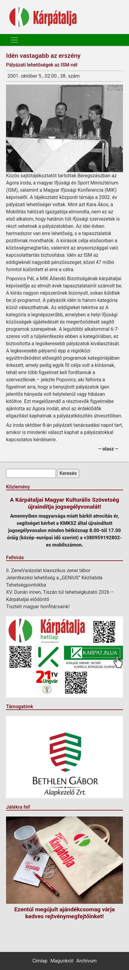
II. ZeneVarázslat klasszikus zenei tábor (48, 570)
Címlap (39, 961)
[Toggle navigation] (14, 40)
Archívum (86, 961)
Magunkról (61, 961)
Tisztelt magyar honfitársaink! (38, 606)
